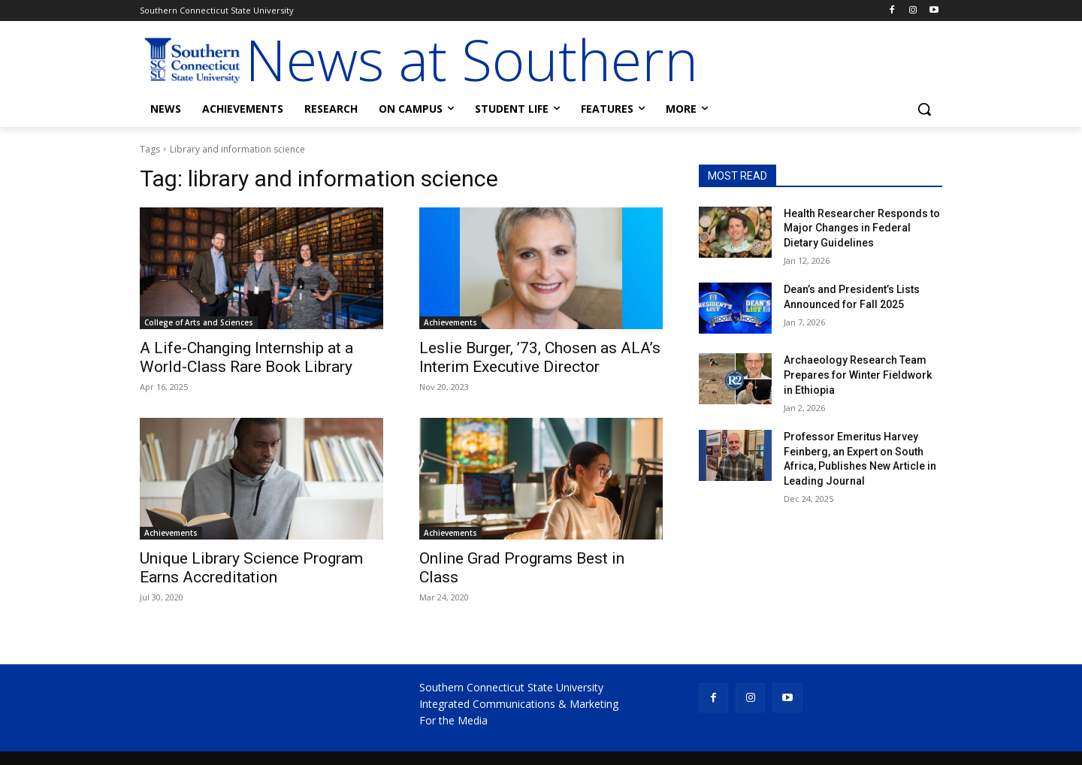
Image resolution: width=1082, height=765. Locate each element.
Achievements (450, 322)
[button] (924, 109)
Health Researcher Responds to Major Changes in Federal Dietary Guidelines (862, 228)
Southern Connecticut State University (511, 687)
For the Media (453, 720)
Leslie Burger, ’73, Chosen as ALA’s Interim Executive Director (539, 357)
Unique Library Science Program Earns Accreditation (251, 567)
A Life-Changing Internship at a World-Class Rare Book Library (246, 357)
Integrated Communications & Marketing (518, 704)
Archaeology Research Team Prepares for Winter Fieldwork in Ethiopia (858, 374)
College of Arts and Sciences (198, 322)
